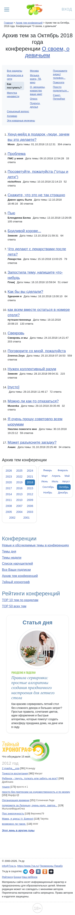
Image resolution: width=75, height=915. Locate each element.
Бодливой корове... (24, 231)
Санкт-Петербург (59, 97)
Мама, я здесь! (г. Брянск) (18, 818)
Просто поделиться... (61, 89)
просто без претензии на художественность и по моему (36, 791)
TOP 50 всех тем (14, 606)
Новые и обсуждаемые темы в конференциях (35, 545)
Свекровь (16, 333)
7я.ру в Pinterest (31, 871)
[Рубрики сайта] (7, 9)
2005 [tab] (9, 511)
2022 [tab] (19, 476)
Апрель (56, 475)
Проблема (16, 154)
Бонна (17, 877)
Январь (47, 470)
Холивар (12, 115)
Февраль (63, 470)
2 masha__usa (10, 768)
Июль (55, 481)
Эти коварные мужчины (21, 120)
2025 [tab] (19, 470)
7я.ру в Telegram (25, 871)
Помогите (58, 82)
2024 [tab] (30, 470)
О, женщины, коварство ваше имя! (37, 91)
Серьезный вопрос (18, 111)
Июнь (44, 481)
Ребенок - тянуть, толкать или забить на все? (30, 778)
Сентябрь (48, 486)
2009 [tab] (30, 500)
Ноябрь (47, 492)
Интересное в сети (15, 77)
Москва (34, 70)
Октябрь (64, 486)
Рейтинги (7, 877)
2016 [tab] (19, 488)
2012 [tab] (30, 494)
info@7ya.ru (9, 865)
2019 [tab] (19, 482)
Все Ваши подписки (16, 569)
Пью (11, 213)
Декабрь (63, 492)
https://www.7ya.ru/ (28, 865)
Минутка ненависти (13, 94)
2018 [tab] (30, 482)
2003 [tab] (30, 511)
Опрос (34, 98)
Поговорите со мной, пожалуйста (37, 351)
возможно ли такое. (14, 823)
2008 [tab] (9, 505)
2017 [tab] (9, 488)
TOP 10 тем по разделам (20, 600)
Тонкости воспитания (15, 773)
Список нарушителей (17, 563)
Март (45, 475)
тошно (6, 786)
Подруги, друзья (35, 105)
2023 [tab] (9, 476)
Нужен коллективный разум (32, 369)
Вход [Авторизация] (67, 9)
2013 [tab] (19, 494)
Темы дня (9, 551)
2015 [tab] (30, 488)
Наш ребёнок (30, 877)
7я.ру (51, 871)
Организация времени (15, 800)
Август (66, 481)
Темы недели (11, 557)
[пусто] (13, 387)
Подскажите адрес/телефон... (60, 74)
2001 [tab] (26, 517)
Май (67, 475)
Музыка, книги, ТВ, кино (36, 79)
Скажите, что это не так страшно (36, 195)
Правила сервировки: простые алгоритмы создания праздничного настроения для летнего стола (33, 687)
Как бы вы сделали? (25, 291)
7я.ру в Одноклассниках (44, 871)
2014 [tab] (9, 494)
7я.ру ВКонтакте (38, 871)
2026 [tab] (9, 470)
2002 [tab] (12, 517)
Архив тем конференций (20, 576)
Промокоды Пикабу (51, 865)
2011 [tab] (9, 500)
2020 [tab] (9, 482)
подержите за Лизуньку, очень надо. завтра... (29, 805)
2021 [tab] (30, 476)
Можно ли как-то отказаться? (33, 401)
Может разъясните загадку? (32, 442)
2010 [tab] (19, 500)
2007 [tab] (19, 505)
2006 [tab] (30, 505)
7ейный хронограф (16, 582)
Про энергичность (13, 813)
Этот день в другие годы (18, 830)
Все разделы (14, 70)
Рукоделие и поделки (23, 673)
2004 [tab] (19, 511)
